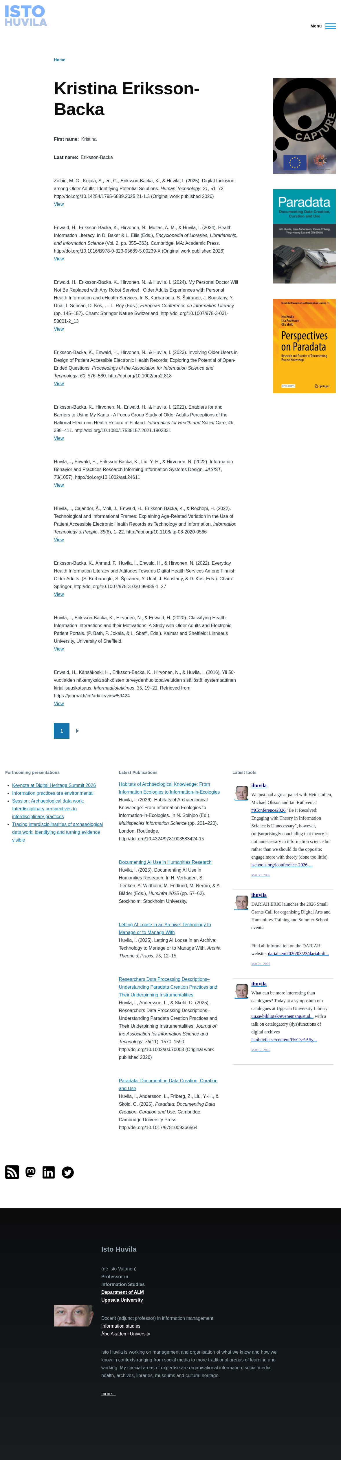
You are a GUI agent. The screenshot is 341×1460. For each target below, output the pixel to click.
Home (59, 60)
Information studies (120, 1326)
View (59, 204)
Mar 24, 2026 (260, 964)
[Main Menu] (321, 26)
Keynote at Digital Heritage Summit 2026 (54, 785)
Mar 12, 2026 (260, 1050)
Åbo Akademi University (125, 1333)
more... (108, 1393)
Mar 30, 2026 (260, 875)
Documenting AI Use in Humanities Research (165, 862)
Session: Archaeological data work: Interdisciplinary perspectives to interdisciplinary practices (48, 808)
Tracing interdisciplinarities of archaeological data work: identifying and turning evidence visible (57, 832)
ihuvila (259, 785)
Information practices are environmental (53, 793)
